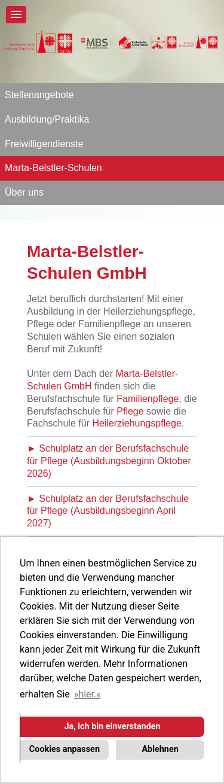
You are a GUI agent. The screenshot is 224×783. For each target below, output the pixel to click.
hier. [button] (87, 694)
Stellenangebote (39, 95)
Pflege (129, 411)
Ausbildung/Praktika (47, 119)
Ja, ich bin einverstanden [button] (112, 726)
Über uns (24, 192)
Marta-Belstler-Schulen (53, 168)
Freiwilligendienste (44, 144)
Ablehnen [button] (160, 749)
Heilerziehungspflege (136, 423)
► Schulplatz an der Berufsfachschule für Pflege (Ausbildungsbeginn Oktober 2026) (109, 461)
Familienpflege (147, 399)
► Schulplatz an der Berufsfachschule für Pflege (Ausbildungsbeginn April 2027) (108, 511)
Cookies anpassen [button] (64, 749)
